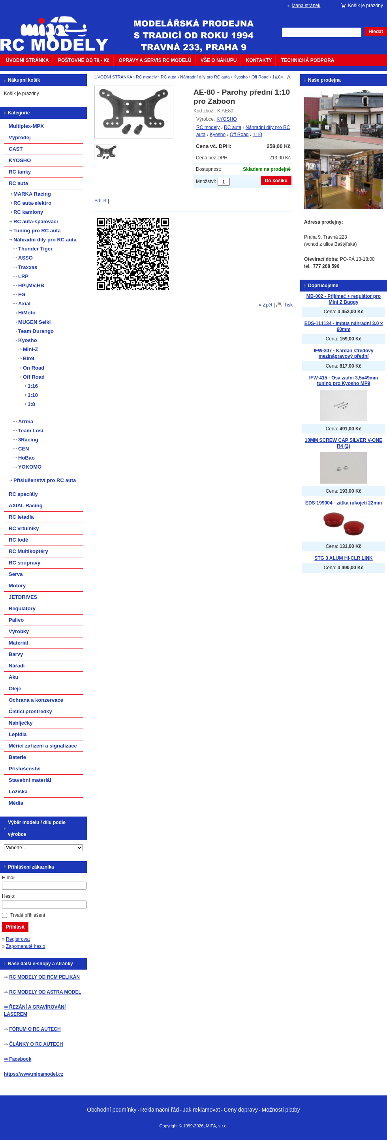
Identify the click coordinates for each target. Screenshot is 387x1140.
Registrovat (18, 939)
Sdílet (100, 201)
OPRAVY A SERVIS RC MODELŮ (155, 60)
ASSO (25, 258)
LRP (23, 276)
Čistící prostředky (30, 711)
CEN (23, 449)
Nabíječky (21, 723)
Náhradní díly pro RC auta (204, 77)
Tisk (288, 305)
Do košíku (276, 180)
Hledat (375, 31)
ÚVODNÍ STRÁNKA (27, 60)
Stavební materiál (30, 780)
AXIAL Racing (26, 505)
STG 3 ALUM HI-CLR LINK (343, 558)
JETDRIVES (23, 597)
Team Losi (30, 431)
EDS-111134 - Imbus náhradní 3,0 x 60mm (343, 326)
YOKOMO (29, 467)
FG (21, 294)
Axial (24, 303)
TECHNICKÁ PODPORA (307, 60)
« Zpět (265, 305)
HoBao (26, 458)
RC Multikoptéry (28, 551)
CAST (16, 149)
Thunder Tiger (35, 249)
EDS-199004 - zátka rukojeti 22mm (343, 503)
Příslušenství (25, 769)
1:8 (31, 404)
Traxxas (27, 267)
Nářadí (16, 666)
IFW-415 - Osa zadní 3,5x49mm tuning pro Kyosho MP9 (343, 381)
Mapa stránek (306, 5)
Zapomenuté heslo (25, 946)
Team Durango (36, 331)
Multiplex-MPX (26, 126)
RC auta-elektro (32, 203)
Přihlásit (15, 927)
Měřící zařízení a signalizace (43, 746)
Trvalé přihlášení (27, 915)
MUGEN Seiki (34, 322)
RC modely (146, 77)
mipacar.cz (59, 29)
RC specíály (23, 494)
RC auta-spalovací (35, 221)
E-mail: (9, 877)
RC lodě (18, 540)
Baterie (17, 757)
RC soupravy (24, 563)
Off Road (260, 77)
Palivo (16, 620)
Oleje (15, 688)
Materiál (18, 643)
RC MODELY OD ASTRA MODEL (45, 992)
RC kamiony (28, 212)
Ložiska (18, 791)
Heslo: (8, 896)
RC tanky (20, 172)
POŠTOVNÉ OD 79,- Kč (83, 60)
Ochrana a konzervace (36, 700)
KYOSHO (226, 119)
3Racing (28, 440)
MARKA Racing (32, 194)
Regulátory (22, 608)
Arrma (25, 421)
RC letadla (21, 517)
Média (16, 803)
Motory (17, 586)
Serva (16, 574)
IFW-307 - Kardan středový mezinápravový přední (343, 353)
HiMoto (27, 313)
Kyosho (240, 77)
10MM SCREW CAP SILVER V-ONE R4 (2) (343, 443)
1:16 (33, 386)
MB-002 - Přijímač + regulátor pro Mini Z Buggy (343, 299)
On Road (33, 368)
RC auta (169, 77)
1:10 (276, 77)
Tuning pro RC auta (37, 231)
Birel (28, 358)
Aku (14, 677)
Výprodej (20, 137)
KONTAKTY (259, 60)
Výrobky (19, 631)
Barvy (16, 654)
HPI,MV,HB (31, 285)
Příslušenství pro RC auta (44, 480)
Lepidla (18, 734)
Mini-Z (30, 349)
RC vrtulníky (24, 528)
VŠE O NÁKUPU (219, 60)
